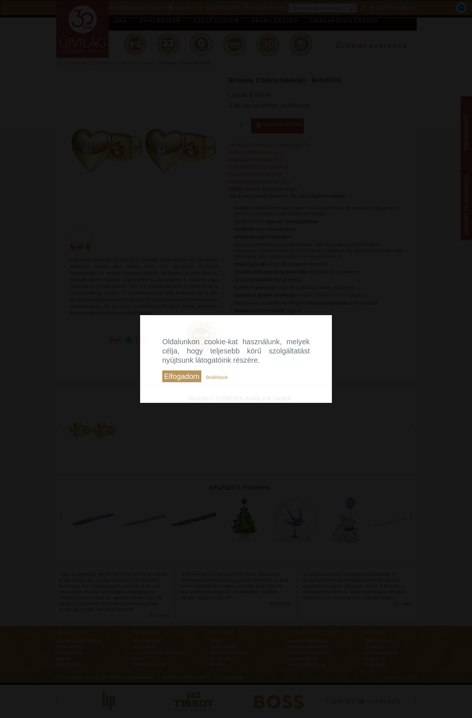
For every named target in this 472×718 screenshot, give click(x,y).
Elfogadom (181, 376)
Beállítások (217, 377)
